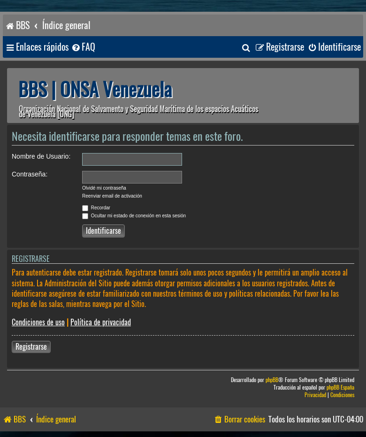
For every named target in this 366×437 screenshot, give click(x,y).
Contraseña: (29, 174)
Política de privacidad (100, 322)
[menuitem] (83, 47)
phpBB (272, 379)
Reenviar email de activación (112, 196)
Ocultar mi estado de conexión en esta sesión (134, 215)
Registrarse (31, 347)
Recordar (96, 207)
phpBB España (340, 387)
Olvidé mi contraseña (104, 188)
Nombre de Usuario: (41, 156)
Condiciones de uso (38, 322)
